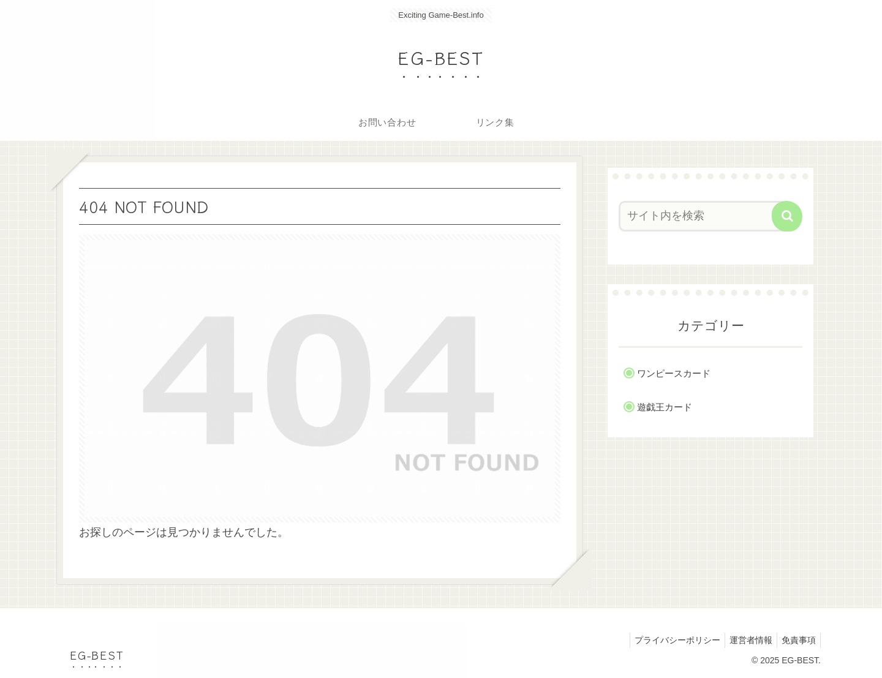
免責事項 (797, 640)
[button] (787, 216)
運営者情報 (745, 640)
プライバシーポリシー (668, 640)
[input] (703, 216)
